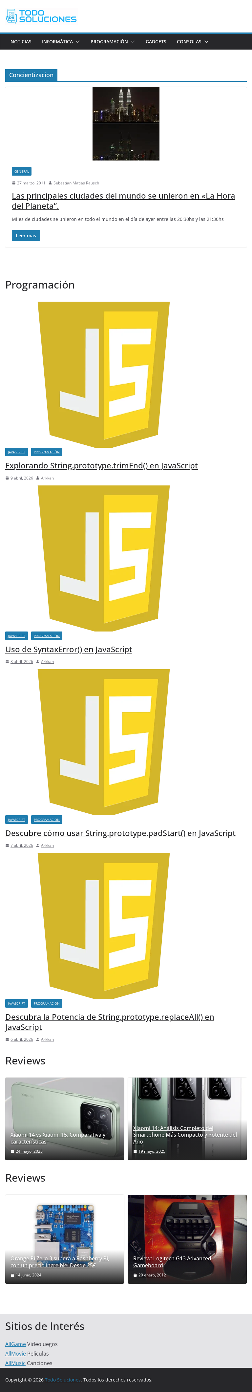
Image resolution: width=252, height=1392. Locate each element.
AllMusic (15, 1363)
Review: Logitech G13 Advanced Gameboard (172, 1262)
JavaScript (16, 452)
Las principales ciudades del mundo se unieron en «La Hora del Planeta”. (123, 200)
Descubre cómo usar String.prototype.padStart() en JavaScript (120, 832)
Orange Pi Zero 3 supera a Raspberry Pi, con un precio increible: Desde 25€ (59, 1262)
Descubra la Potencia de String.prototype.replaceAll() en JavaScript (109, 1021)
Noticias (21, 41)
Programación (109, 41)
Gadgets (156, 41)
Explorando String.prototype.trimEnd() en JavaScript (101, 465)
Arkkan (47, 478)
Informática (57, 41)
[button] (76, 41)
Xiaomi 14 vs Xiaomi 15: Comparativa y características (57, 1138)
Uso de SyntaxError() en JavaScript (68, 649)
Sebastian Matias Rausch (76, 183)
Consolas (189, 41)
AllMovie (15, 1353)
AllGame (15, 1344)
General (21, 171)
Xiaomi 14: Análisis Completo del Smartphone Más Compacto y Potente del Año (185, 1135)
